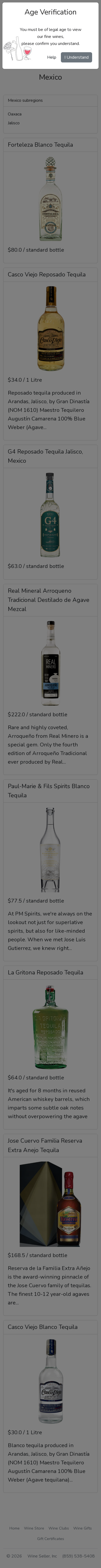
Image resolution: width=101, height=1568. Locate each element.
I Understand (76, 57)
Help (51, 57)
